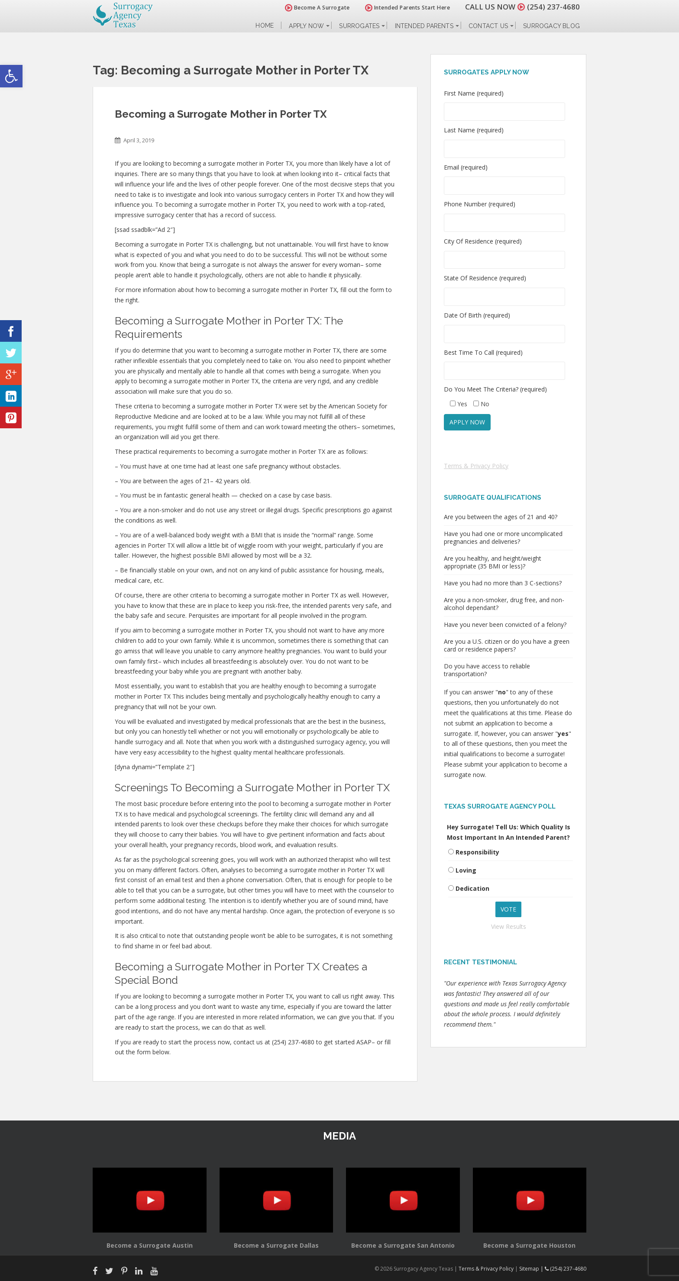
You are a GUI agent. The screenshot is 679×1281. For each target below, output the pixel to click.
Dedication (472, 888)
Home (264, 25)
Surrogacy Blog (551, 25)
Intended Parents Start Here (407, 7)
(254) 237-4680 (553, 7)
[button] (11, 76)
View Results (508, 926)
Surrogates (359, 25)
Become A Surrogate (317, 7)
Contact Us (488, 25)
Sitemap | (532, 1268)
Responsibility (477, 852)
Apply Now (306, 25)
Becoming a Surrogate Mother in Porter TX (221, 114)
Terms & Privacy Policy (476, 466)
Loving (466, 870)
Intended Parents (424, 25)
